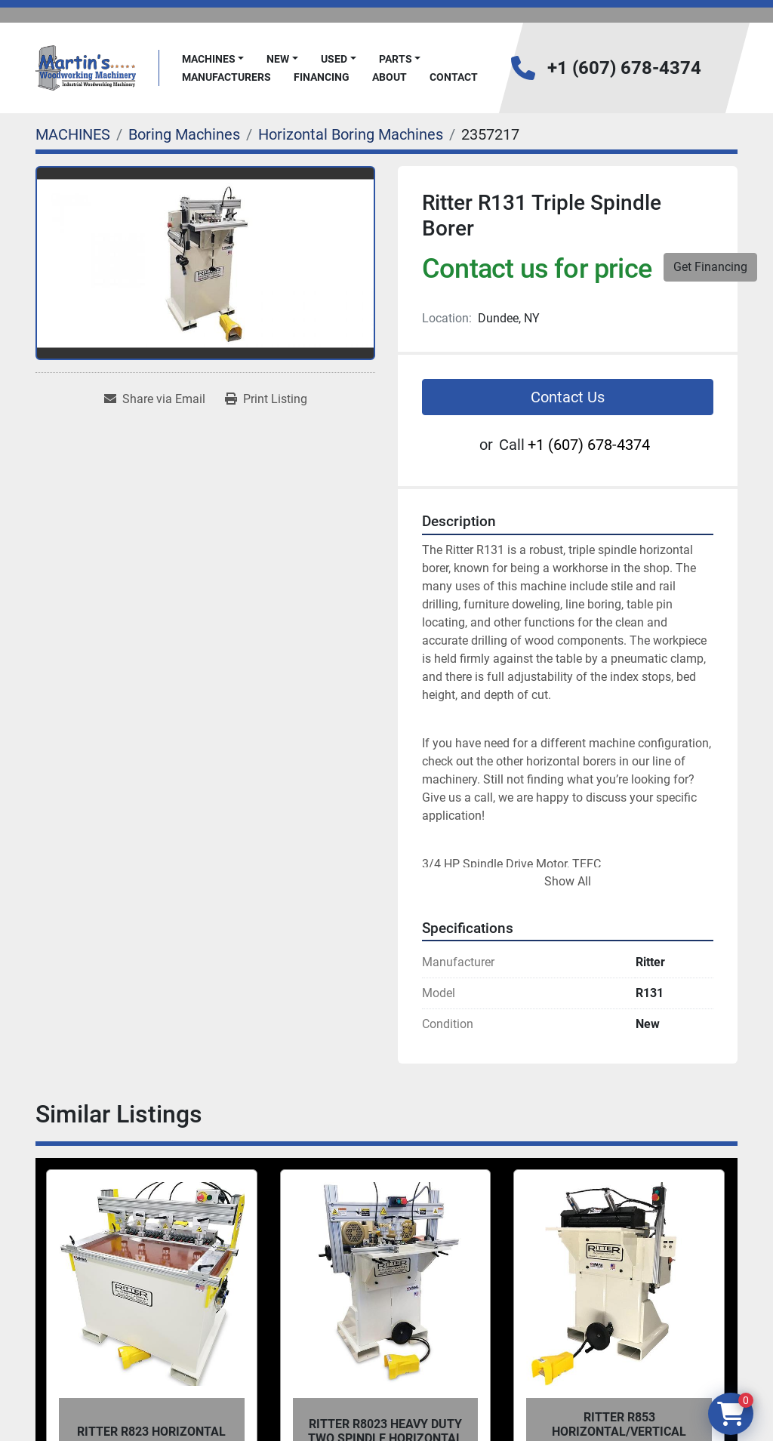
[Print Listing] (266, 399)
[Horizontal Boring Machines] (350, 134)
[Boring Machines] (184, 134)
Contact (454, 77)
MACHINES (209, 59)
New (277, 59)
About (389, 77)
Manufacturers (226, 77)
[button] (213, 59)
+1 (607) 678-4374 (624, 68)
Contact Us (568, 397)
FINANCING (322, 77)
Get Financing (710, 267)
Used (334, 59)
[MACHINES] (72, 134)
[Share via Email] (154, 399)
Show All (567, 881)
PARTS (395, 59)
